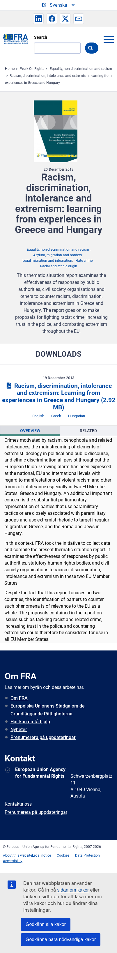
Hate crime (84, 261)
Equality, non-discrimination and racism (81, 69)
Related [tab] (88, 430)
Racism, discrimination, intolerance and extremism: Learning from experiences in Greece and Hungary (58, 396)
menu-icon (108, 39)
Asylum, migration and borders (57, 255)
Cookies (63, 855)
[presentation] (30, 431)
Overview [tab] (30, 430)
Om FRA (19, 698)
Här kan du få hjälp (30, 721)
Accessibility (12, 861)
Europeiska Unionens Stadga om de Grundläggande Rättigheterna (47, 710)
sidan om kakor (73, 889)
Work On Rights (32, 69)
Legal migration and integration (47, 261)
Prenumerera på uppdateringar (43, 737)
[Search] (57, 48)
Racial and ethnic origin (58, 266)
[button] (38, 18)
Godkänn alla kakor (46, 924)
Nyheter (18, 729)
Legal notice (41, 855)
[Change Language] (58, 5)
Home (10, 69)
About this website (17, 855)
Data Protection (87, 855)
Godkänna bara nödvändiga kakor (61, 939)
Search (40, 37)
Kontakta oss (18, 804)
